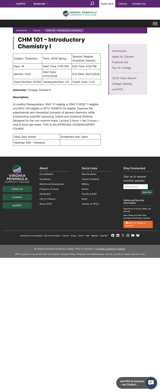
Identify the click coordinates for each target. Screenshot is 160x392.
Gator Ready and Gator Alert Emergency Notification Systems (136, 216)
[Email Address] (135, 186)
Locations (17, 197)
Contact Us (139, 3)
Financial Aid (120, 62)
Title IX (81, 236)
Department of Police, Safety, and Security (137, 210)
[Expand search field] (92, 3)
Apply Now (107, 3)
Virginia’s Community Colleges (110, 249)
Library (123, 3)
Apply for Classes (123, 56)
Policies (65, 236)
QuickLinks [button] (41, 3)
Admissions (119, 51)
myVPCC (21, 3)
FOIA (87, 236)
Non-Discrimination (52, 236)
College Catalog (122, 83)
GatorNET (104, 236)
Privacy (73, 236)
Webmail (94, 236)
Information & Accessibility (31, 236)
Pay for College (121, 67)
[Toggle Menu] (155, 23)
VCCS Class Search (124, 78)
